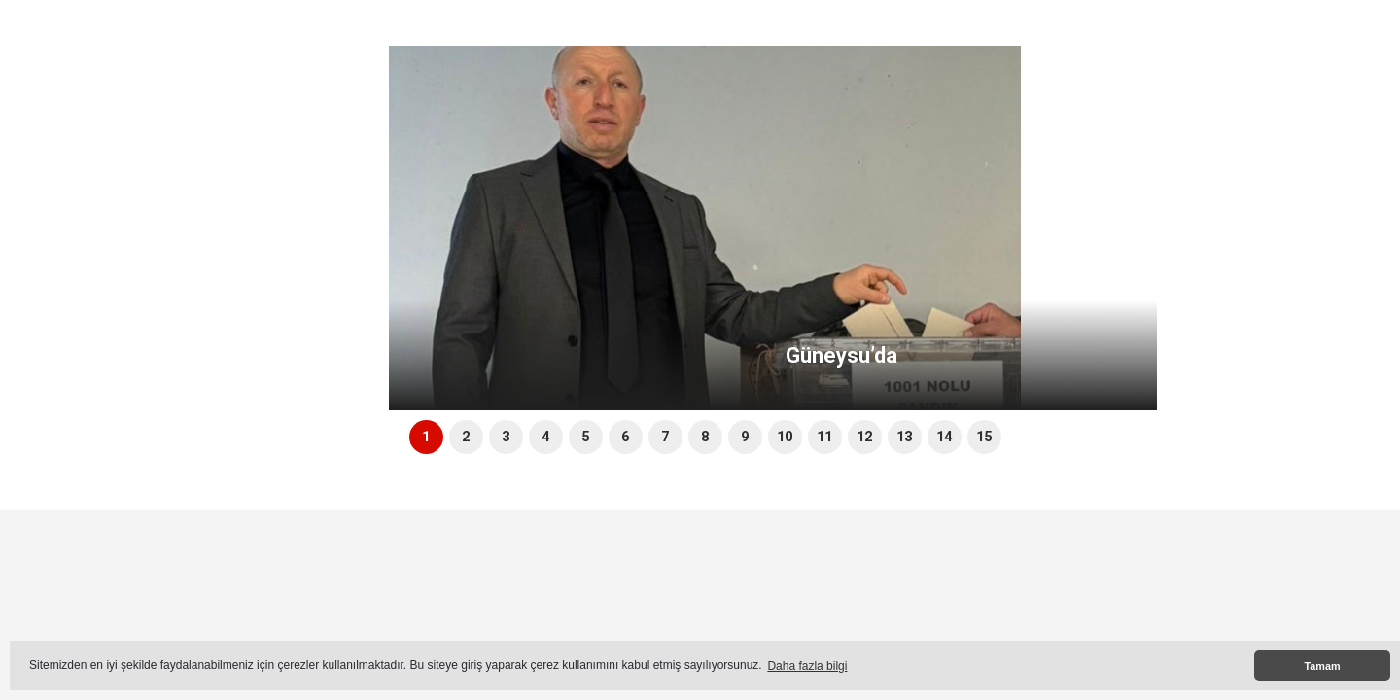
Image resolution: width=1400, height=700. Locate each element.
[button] (1144, 276)
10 (784, 437)
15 (984, 437)
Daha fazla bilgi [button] (807, 666)
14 (944, 437)
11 (824, 437)
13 (904, 437)
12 (864, 437)
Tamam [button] (1322, 666)
